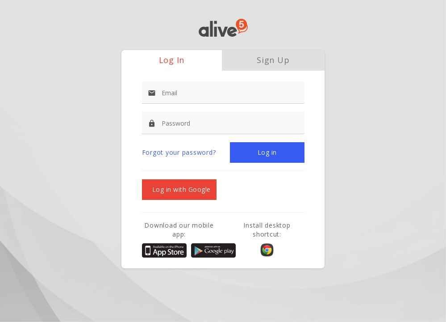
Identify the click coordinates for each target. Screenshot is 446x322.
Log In (172, 60)
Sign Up (273, 60)
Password (176, 123)
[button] (267, 152)
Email (169, 93)
